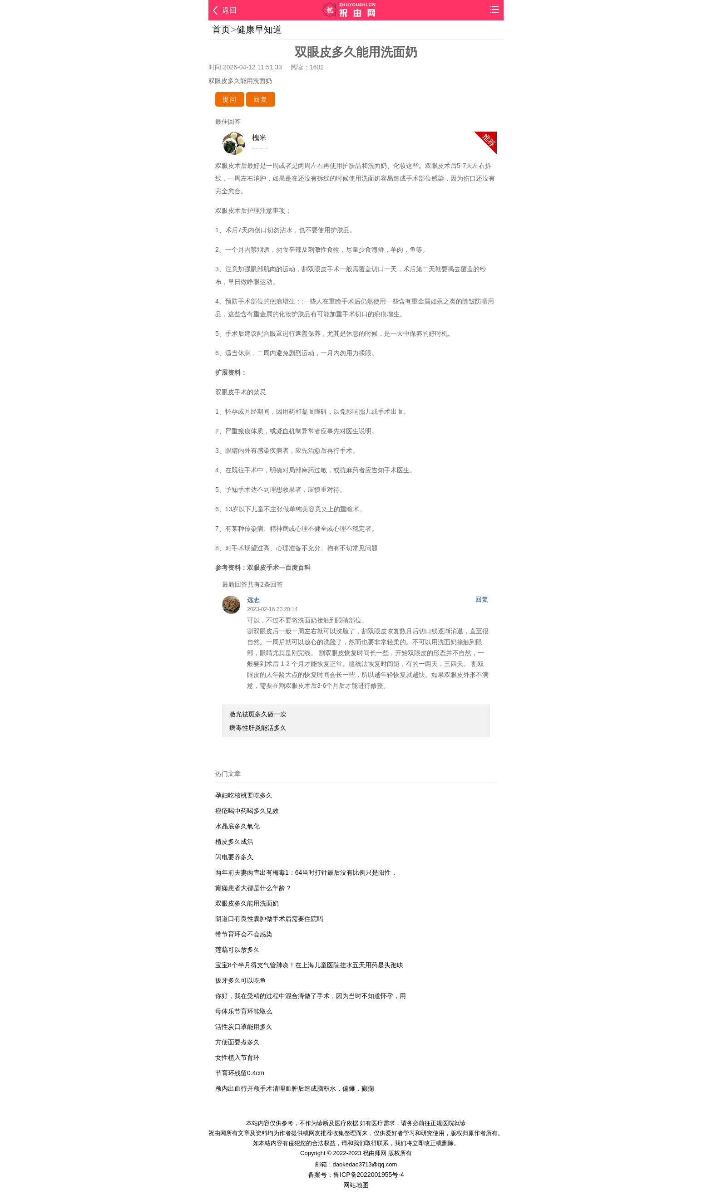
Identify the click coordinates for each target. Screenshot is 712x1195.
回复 (260, 99)
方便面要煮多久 (237, 1042)
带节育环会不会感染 (243, 934)
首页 (221, 29)
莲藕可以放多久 (237, 949)
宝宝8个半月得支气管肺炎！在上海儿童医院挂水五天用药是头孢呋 (309, 965)
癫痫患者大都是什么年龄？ (253, 887)
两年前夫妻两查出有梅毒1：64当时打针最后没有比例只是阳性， (306, 872)
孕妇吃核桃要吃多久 (243, 795)
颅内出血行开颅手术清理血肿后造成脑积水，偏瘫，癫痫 (294, 1088)
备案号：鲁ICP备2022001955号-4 (356, 1174)
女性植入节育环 (237, 1057)
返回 (229, 10)
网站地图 (356, 1185)
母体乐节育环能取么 (243, 1011)
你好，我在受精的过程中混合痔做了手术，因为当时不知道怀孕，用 (310, 995)
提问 (229, 99)
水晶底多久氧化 (237, 826)
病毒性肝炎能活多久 (258, 727)
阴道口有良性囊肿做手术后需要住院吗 (269, 918)
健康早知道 (259, 29)
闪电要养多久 (234, 857)
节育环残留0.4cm (239, 1073)
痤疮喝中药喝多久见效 (247, 810)
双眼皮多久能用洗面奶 (247, 903)
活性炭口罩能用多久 (243, 1026)
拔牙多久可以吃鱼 (240, 980)
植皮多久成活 (234, 841)
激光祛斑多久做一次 (258, 714)
